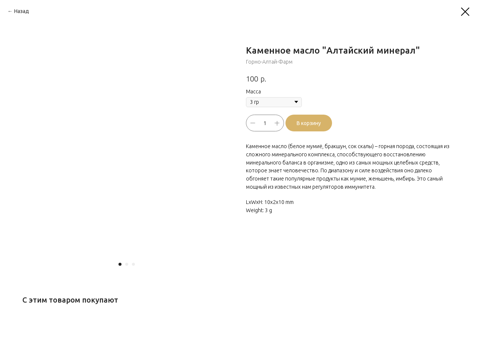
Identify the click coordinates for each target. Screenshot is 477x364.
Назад (21, 11)
